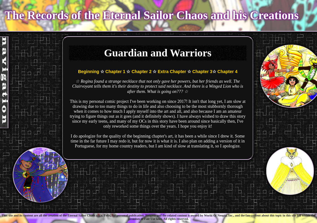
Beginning (88, 71)
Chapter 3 (202, 71)
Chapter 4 (227, 71)
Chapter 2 (142, 71)
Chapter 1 (115, 71)
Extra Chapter (172, 71)
